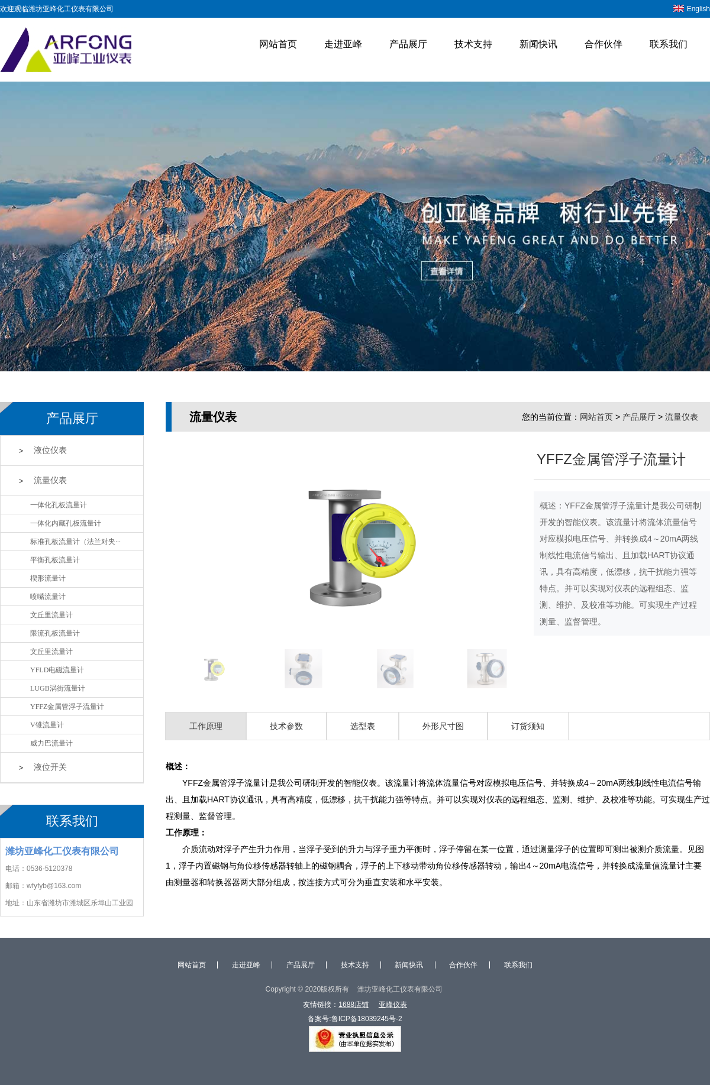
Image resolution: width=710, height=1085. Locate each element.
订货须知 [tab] (527, 726)
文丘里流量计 (51, 615)
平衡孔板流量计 (55, 560)
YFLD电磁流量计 (57, 670)
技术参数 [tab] (286, 726)
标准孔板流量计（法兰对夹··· (75, 541)
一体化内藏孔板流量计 (65, 523)
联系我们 (669, 44)
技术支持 (473, 44)
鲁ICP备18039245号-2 (366, 1019)
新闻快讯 (538, 44)
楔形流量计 (48, 578)
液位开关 (50, 767)
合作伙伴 (603, 44)
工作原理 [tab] (205, 726)
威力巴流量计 (51, 743)
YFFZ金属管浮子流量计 (67, 706)
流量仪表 (50, 480)
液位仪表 (50, 450)
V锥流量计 (47, 725)
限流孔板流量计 (55, 633)
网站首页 (278, 44)
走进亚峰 (343, 44)
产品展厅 (408, 44)
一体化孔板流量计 (58, 505)
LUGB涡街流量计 (57, 688)
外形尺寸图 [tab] (443, 726)
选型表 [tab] (362, 726)
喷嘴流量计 (48, 596)
